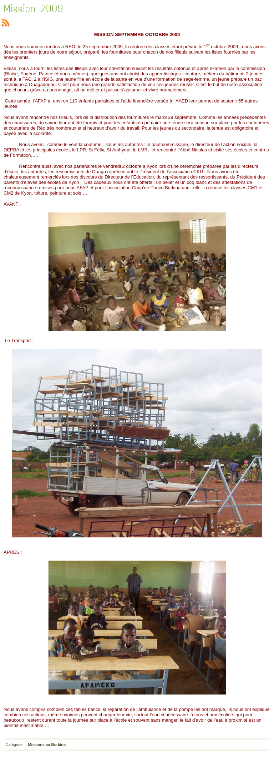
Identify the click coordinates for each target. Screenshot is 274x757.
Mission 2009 (33, 8)
